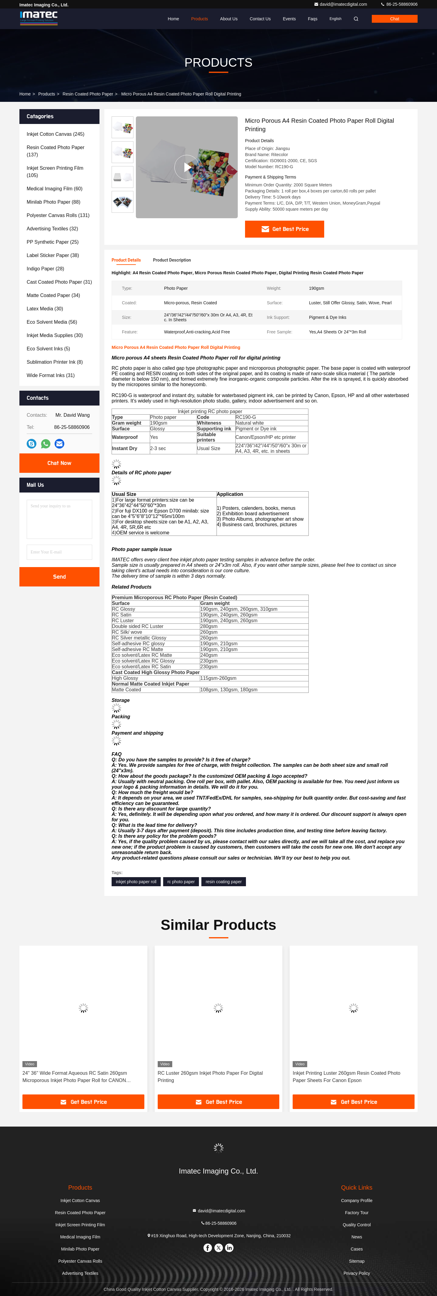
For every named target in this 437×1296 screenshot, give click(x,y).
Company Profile (357, 1200)
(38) (53, 255)
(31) (59, 282)
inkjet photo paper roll (136, 881)
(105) (55, 171)
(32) (52, 228)
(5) (48, 348)
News (356, 1236)
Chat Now (59, 463)
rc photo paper (181, 881)
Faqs (313, 18)
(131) (58, 215)
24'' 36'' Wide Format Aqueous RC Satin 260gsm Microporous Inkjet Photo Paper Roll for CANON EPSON (74, 1077)
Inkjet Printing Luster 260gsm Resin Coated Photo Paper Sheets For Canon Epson (346, 1077)
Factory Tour (357, 1212)
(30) (45, 308)
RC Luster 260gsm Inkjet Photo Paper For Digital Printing (210, 1077)
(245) (55, 134)
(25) (53, 242)
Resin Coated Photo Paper (88, 94)
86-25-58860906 (399, 4)
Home (173, 18)
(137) (55, 151)
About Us (229, 18)
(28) (45, 268)
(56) (52, 322)
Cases (357, 1249)
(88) (53, 202)
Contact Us (260, 18)
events (289, 18)
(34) (53, 295)
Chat (394, 18)
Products (199, 18)
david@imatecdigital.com (341, 4)
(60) (54, 188)
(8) (55, 362)
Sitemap (357, 1261)
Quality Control (357, 1224)
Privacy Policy (357, 1273)
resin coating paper (224, 881)
